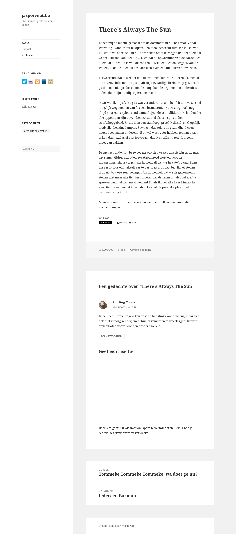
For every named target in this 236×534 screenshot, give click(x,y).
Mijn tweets (29, 106)
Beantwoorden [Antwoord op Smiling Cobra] (111, 336)
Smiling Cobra (123, 302)
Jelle (122, 249)
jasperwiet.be (36, 15)
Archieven (28, 55)
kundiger (128, 93)
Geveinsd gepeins (140, 249)
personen (142, 93)
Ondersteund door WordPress (116, 525)
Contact (26, 49)
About (25, 42)
